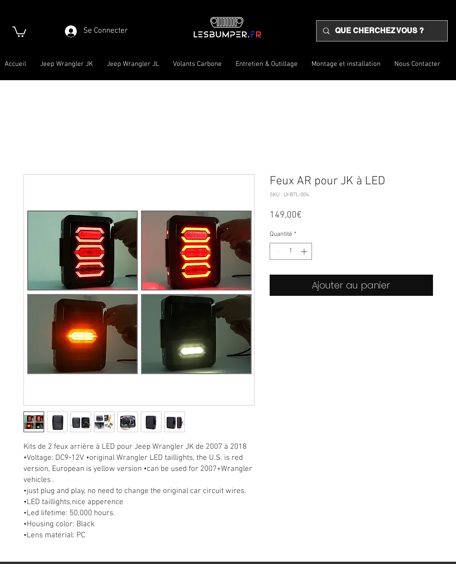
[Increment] (305, 251)
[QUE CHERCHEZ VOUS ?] (381, 31)
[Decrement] (277, 251)
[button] (19, 31)
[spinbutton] (291, 251)
